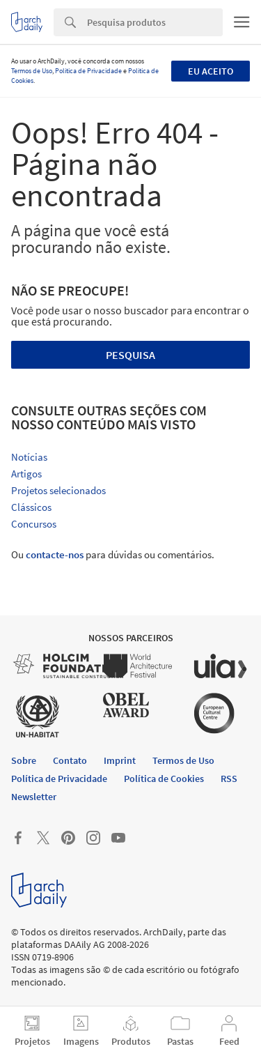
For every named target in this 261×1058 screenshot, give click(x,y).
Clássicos (31, 507)
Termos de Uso (31, 70)
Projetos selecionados (58, 490)
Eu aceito (210, 71)
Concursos (33, 523)
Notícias (29, 456)
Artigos (26, 473)
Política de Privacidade (88, 70)
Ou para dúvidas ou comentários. (112, 554)
